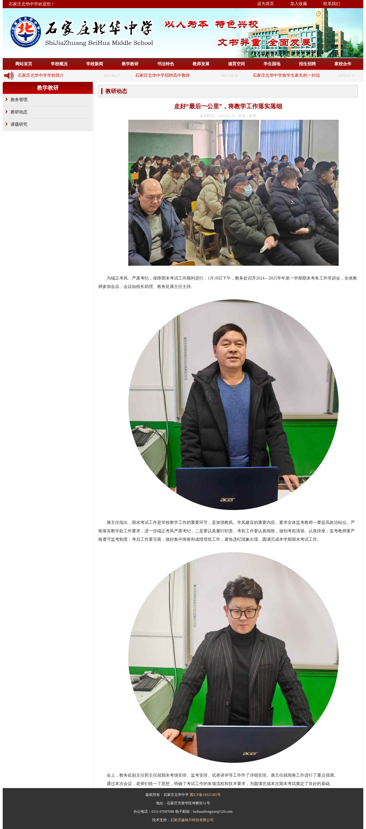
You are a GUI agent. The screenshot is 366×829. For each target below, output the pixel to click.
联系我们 (331, 4)
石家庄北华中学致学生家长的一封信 (286, 75)
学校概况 (59, 64)
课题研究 (19, 124)
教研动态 (19, 112)
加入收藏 (298, 4)
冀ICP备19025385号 (205, 795)
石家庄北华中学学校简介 (41, 75)
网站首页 (23, 64)
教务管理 (19, 99)
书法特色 (165, 64)
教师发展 (201, 64)
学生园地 (272, 64)
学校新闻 (94, 64)
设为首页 (265, 4)
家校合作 (342, 64)
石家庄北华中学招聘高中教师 (162, 75)
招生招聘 (307, 64)
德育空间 (236, 64)
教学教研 (130, 64)
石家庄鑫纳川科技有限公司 (192, 820)
